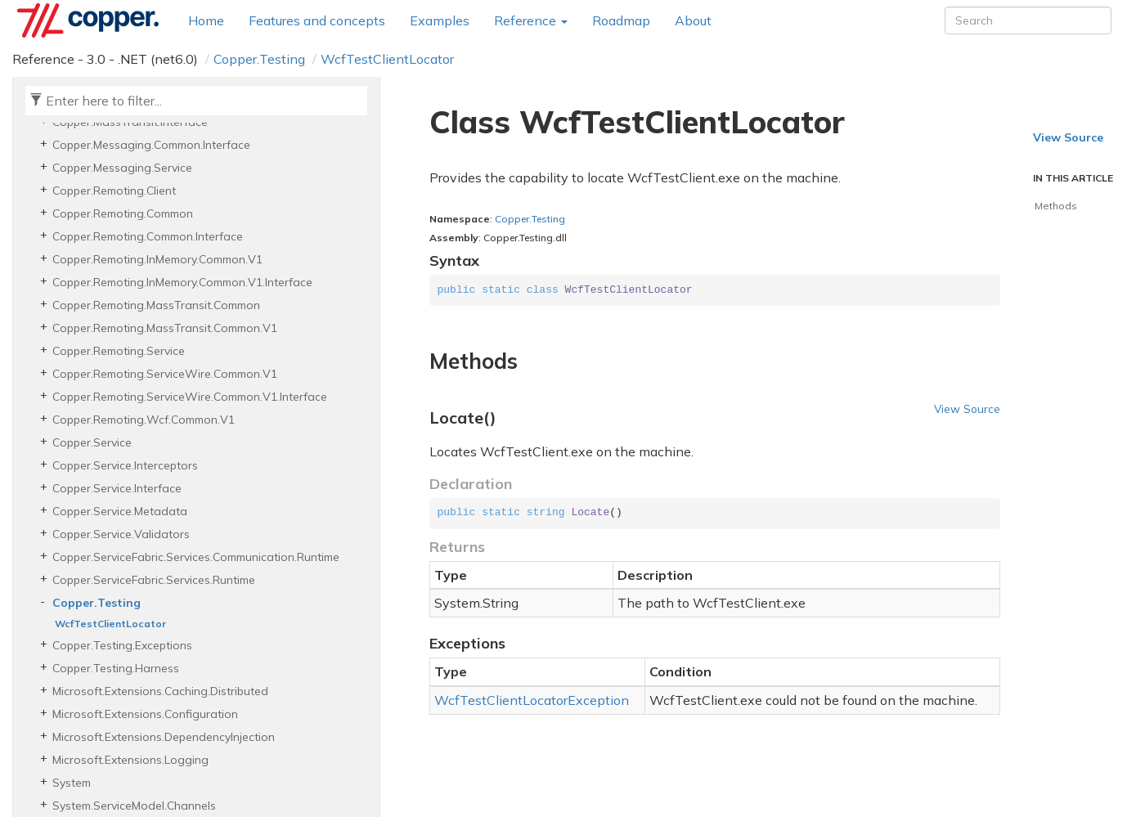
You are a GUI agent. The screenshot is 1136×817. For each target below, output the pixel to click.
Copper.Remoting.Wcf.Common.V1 (143, 419)
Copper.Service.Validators (121, 534)
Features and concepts (317, 20)
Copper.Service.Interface (117, 488)
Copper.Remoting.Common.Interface (147, 236)
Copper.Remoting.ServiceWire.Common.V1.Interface (189, 396)
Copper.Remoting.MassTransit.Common (156, 305)
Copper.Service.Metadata (119, 511)
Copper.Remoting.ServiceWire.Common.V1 (164, 373)
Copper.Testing (259, 59)
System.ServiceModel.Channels (134, 805)
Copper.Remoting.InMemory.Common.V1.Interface (182, 282)
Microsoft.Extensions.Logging (130, 759)
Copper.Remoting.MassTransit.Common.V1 (164, 328)
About (693, 20)
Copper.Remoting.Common (122, 213)
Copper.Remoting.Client (114, 190)
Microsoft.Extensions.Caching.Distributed (160, 691)
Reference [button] (531, 20)
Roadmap (621, 20)
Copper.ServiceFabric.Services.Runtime (153, 579)
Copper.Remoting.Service (118, 350)
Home (206, 20)
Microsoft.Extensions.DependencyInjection (163, 736)
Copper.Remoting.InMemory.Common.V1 (157, 259)
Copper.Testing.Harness (115, 668)
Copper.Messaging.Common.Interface (151, 144)
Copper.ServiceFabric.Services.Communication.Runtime (195, 557)
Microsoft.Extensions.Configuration (145, 714)
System (71, 782)
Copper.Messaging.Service (122, 167)
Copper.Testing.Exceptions (122, 645)
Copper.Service (92, 442)
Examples (439, 20)
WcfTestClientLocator (387, 59)
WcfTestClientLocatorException (531, 700)
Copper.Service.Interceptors (125, 465)
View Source (967, 408)
